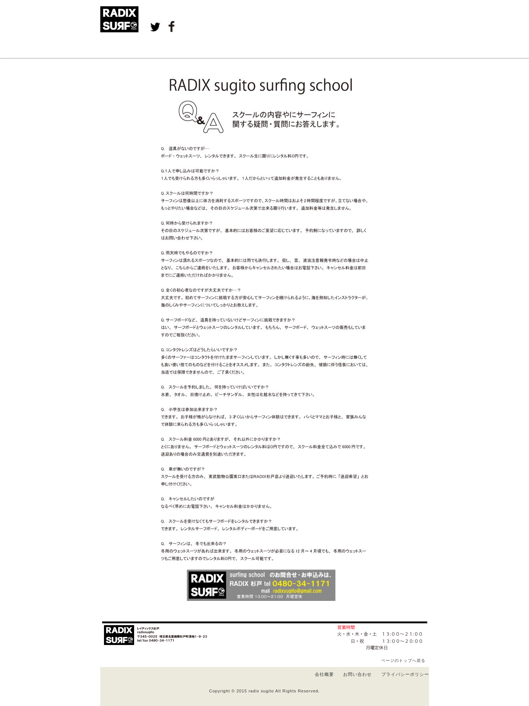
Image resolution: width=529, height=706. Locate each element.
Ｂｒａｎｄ (356, 45)
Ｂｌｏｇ (126, 45)
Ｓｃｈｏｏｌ (218, 45)
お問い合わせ (357, 674)
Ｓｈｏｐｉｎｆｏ (402, 45)
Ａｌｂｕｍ (310, 45)
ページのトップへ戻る (403, 660)
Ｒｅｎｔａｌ (264, 45)
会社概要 (324, 674)
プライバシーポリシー (405, 674)
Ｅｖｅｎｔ (172, 45)
